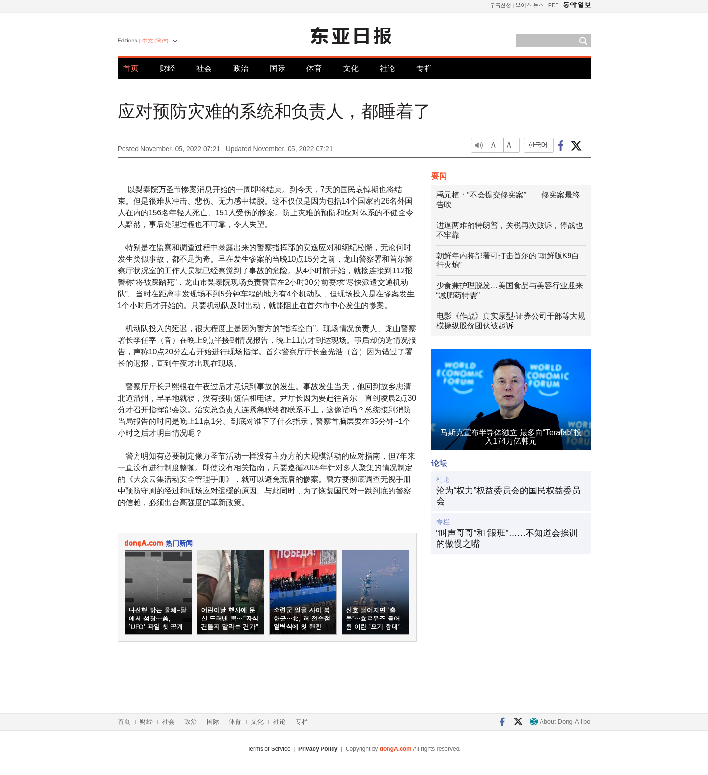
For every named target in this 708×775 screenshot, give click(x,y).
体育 (314, 68)
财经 (167, 68)
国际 (277, 68)
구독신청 (500, 5)
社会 (204, 68)
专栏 (424, 68)
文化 (351, 68)
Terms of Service (268, 749)
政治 (241, 68)
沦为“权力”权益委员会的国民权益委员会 (508, 496)
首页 (131, 68)
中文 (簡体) (155, 40)
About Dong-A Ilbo (560, 721)
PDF (553, 5)
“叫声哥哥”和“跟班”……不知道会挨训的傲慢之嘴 (507, 538)
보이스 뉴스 (529, 5)
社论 (387, 68)
